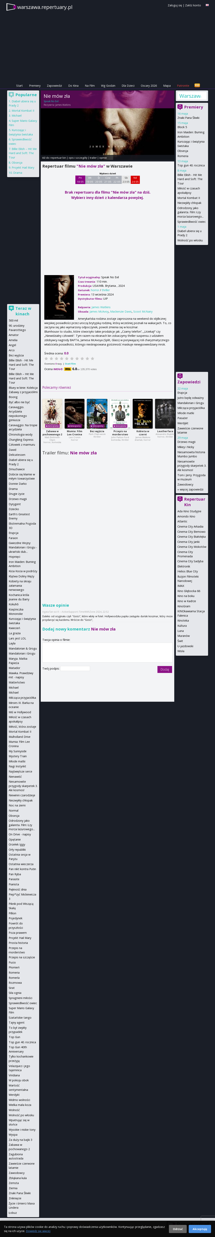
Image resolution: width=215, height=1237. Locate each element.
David (12, 450)
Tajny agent (17, 1022)
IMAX (180, 586)
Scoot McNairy (142, 311)
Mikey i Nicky (185, 447)
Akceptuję (200, 1229)
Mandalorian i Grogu (190, 403)
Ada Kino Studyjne (189, 511)
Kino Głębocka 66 (188, 591)
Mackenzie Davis (121, 311)
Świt (180, 641)
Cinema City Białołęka (191, 536)
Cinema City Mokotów (191, 547)
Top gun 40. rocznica (191, 165)
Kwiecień (14, 628)
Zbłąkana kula (18, 1178)
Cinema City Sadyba (190, 561)
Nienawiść (15, 776)
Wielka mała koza (20, 1105)
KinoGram (183, 606)
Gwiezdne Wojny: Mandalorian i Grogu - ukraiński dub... (23, 547)
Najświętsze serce (20, 771)
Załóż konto (193, 5)
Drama (17, 173)
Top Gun (14, 1037)
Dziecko (14, 509)
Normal (13, 810)
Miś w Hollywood (20, 712)
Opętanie (15, 839)
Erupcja (182, 392)
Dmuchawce (17, 469)
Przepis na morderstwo (120, 433)
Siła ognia (15, 993)
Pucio (12, 962)
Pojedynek (15, 918)
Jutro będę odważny (190, 398)
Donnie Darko (18, 484)
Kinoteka (183, 620)
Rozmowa (15, 983)
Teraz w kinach (23, 311)
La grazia (15, 633)
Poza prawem (18, 933)
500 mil (13, 320)
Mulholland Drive (19, 737)
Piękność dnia (18, 889)
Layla (12, 643)
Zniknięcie (15, 1198)
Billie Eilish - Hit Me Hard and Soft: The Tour (190, 179)
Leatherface (165, 431)
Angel (12, 345)
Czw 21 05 (107, 179)
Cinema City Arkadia (190, 526)
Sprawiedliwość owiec (191, 222)
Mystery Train (18, 756)
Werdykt (182, 423)
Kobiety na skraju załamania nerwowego (20, 585)
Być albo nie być (19, 402)
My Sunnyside (18, 751)
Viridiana (14, 1075)
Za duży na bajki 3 (20, 1140)
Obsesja (182, 151)
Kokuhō (14, 604)
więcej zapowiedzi (191, 489)
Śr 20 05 (98, 179)
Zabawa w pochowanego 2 (52, 433)
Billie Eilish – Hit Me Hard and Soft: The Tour (23, 153)
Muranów (183, 636)
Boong (13, 397)
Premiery (35, 85)
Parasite (14, 879)
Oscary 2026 (149, 85)
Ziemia (13, 1188)
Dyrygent (15, 504)
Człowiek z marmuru (22, 444)
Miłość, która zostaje (22, 726)
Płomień (14, 967)
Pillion (12, 913)
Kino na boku (185, 596)
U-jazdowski (185, 646)
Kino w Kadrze (186, 601)
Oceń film (70, 363)
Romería (14, 978)
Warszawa (190, 95)
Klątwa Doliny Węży (21, 576)
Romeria (182, 156)
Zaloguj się (175, 5)
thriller (106, 290)
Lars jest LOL (17, 638)
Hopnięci (14, 557)
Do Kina (73, 85)
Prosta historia (18, 943)
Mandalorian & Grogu (23, 648)
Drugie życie (17, 494)
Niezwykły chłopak (189, 203)
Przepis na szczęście (22, 957)
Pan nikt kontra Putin (22, 869)
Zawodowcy (185, 484)
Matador (14, 668)
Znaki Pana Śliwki (188, 118)
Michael (17, 115)
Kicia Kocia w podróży (23, 571)
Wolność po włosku (190, 240)
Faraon (13, 538)
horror (95, 290)
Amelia (13, 340)
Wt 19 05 (89, 179)
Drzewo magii (186, 442)
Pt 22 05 (117, 179)
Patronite (183, 85)
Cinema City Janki (188, 542)
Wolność (14, 1110)
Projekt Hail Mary (23, 167)
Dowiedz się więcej (38, 1231)
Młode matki (185, 413)
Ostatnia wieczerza (21, 864)
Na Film (90, 85)
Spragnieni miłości (20, 998)
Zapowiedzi (54, 85)
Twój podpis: (51, 668)
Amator (14, 335)
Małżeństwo (17, 682)
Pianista (14, 884)
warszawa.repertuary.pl (44, 7)
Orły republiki (17, 849)
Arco (12, 350)
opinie (103, 157)
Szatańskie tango (20, 1017)
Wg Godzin (108, 85)
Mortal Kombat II (188, 198)
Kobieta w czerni (142, 433)
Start (19, 85)
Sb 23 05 (126, 179)
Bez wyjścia (97, 431)
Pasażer (182, 418)
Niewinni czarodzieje (22, 795)
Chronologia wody (20, 434)
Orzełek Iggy (17, 844)
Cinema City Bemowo (191, 532)
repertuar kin (58, 157)
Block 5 (182, 127)
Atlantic (182, 521)
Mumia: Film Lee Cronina (74, 433)
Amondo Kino (186, 516)
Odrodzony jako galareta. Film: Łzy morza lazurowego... (190, 212)
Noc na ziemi (17, 805)
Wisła (180, 651)
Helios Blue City (187, 571)
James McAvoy (99, 311)
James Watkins (63, 105)
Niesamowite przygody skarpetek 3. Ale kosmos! (191, 466)
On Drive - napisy (20, 834)
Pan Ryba (15, 874)
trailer (93, 157)
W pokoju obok (19, 1080)
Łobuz (13, 1213)
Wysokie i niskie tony (22, 1129)
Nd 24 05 (135, 179)
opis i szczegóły (78, 157)
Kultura (182, 626)
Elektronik (183, 566)
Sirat (12, 988)
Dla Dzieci (128, 85)
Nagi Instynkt (17, 766)
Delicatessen (17, 455)
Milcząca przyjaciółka (191, 408)
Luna (180, 631)
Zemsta (14, 1183)
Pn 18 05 (80, 179)
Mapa (167, 85)
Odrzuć (178, 1229)
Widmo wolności (19, 1100)
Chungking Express (21, 439)
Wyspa (13, 1134)
